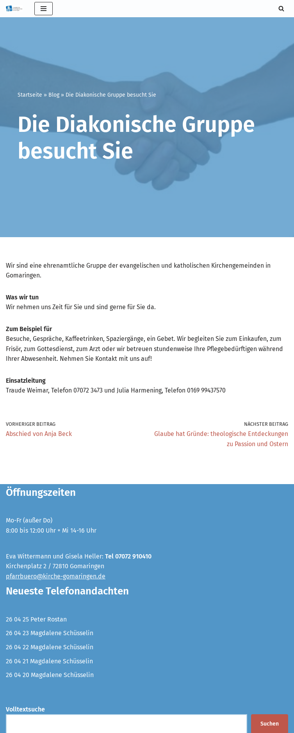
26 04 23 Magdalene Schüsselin (49, 634)
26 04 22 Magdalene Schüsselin (49, 647)
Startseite (30, 95)
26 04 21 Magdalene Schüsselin (49, 661)
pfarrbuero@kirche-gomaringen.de (55, 576)
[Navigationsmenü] (43, 8)
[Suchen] (281, 8)
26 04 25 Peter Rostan (36, 619)
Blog (53, 95)
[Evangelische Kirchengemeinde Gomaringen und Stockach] (14, 8)
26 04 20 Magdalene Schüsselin (50, 675)
